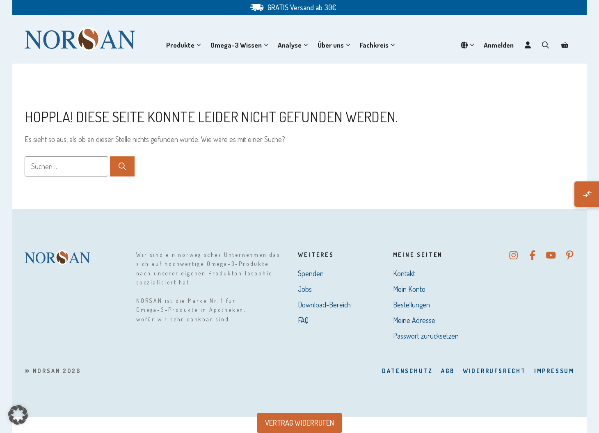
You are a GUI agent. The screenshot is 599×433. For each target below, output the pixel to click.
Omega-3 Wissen (241, 45)
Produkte (185, 45)
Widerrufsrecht (494, 370)
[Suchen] (122, 166)
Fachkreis (379, 45)
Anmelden (499, 45)
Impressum (554, 370)
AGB (447, 370)
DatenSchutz (407, 370)
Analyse (294, 45)
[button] (545, 45)
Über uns (336, 45)
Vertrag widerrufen (299, 422)
